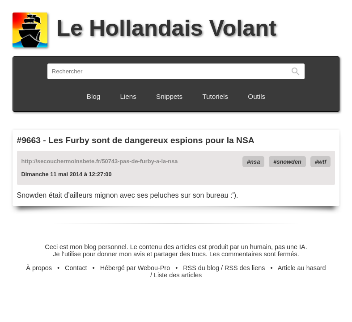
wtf (322, 161)
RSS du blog (201, 267)
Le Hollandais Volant (144, 28)
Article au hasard (302, 267)
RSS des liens (245, 267)
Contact (76, 267)
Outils (256, 96)
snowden (288, 161)
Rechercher (296, 71)
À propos (39, 267)
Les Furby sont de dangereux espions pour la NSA (151, 140)
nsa (255, 161)
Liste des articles (178, 275)
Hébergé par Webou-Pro (135, 267)
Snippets (169, 96)
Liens (128, 96)
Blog (93, 96)
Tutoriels (215, 96)
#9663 (29, 140)
